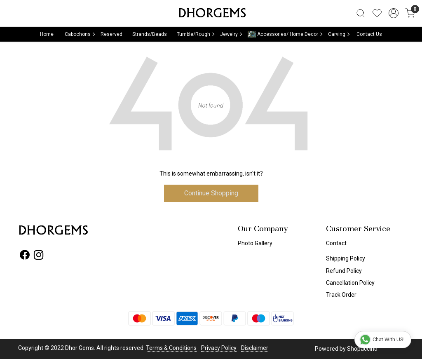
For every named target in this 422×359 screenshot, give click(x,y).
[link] (360, 13)
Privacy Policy (219, 348)
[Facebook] (24, 256)
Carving (338, 34)
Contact (336, 243)
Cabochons (79, 34)
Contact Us (369, 34)
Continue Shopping (211, 193)
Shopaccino (362, 348)
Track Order (341, 294)
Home (47, 34)
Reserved (111, 34)
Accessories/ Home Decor (285, 34)
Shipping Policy (345, 258)
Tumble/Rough (195, 34)
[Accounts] (393, 13)
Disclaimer (254, 348)
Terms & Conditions (171, 348)
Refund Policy (344, 270)
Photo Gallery (255, 243)
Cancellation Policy (350, 282)
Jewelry (230, 34)
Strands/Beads (149, 34)
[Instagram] (38, 256)
